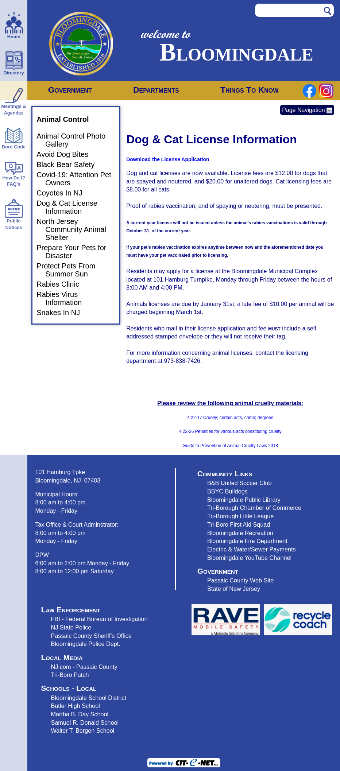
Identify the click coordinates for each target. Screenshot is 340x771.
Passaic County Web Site (240, 580)
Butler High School (75, 705)
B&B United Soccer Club (239, 483)
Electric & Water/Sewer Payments (251, 549)
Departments (156, 89)
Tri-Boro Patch (70, 674)
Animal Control (67, 119)
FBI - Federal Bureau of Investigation (99, 619)
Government (70, 89)
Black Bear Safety (69, 164)
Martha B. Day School (79, 714)
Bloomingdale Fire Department (247, 541)
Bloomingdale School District (88, 697)
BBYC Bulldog (226, 491)
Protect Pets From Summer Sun (70, 270)
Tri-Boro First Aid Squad (238, 524)
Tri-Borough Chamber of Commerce (254, 507)
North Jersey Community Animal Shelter (75, 229)
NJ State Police (71, 627)
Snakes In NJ (62, 313)
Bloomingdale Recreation (240, 533)
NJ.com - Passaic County (84, 666)
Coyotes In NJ (63, 193)
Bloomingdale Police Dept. (85, 643)
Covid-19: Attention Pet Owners (78, 179)
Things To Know (249, 89)
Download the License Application (167, 159)
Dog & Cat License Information (71, 207)
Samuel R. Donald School (85, 722)
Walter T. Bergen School (82, 730)
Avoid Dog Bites (66, 154)
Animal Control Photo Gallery (75, 140)
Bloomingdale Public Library (244, 499)
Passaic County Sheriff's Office (91, 635)
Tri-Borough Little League (240, 516)
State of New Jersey (233, 588)
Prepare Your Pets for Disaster (75, 252)
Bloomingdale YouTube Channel (249, 557)
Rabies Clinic (62, 284)
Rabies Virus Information (63, 298)
